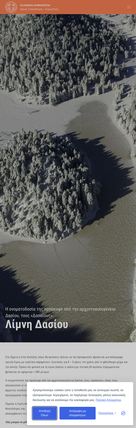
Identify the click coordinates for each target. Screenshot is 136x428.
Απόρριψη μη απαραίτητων (77, 413)
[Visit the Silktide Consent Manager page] (123, 413)
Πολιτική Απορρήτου (108, 400)
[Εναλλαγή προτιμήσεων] (107, 413)
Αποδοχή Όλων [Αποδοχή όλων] (44, 413)
